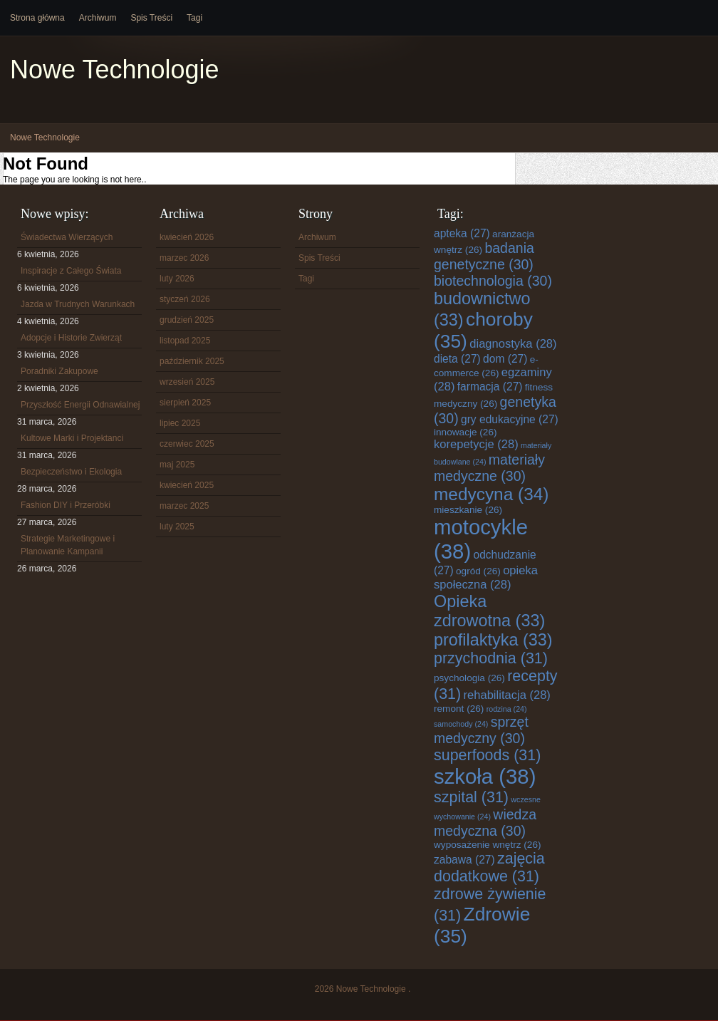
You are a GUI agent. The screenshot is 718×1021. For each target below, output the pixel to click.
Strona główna (37, 18)
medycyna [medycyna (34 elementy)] (491, 494)
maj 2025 (177, 465)
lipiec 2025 (180, 423)
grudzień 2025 (187, 320)
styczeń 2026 (185, 299)
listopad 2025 (185, 341)
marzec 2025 (184, 506)
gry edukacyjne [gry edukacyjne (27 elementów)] (509, 419)
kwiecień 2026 (187, 237)
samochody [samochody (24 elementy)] (461, 724)
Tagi (194, 18)
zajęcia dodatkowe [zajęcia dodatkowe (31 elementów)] (489, 867)
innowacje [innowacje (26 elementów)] (465, 432)
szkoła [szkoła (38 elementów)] (485, 776)
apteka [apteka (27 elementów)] (462, 233)
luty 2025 (177, 527)
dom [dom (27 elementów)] (505, 359)
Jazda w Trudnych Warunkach (78, 304)
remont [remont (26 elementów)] (459, 708)
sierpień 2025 (185, 403)
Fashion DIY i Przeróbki (65, 505)
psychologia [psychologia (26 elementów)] (469, 678)
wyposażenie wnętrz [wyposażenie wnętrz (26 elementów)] (487, 844)
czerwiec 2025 (187, 444)
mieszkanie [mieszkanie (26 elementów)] (468, 509)
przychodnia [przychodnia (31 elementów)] (491, 658)
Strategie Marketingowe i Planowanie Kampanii (68, 545)
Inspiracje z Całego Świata (71, 271)
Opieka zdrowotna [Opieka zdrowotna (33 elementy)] (489, 611)
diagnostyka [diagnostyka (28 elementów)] (512, 344)
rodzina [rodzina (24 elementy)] (507, 709)
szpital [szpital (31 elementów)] (471, 797)
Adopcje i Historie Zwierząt (71, 338)
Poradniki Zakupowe (59, 371)
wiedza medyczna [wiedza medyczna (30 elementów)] (485, 823)
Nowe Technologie (114, 69)
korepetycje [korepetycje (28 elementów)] (476, 444)
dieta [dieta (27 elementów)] (457, 359)
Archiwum (98, 18)
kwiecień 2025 (187, 485)
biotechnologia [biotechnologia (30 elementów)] (493, 281)
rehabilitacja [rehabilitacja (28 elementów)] (507, 695)
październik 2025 (192, 361)
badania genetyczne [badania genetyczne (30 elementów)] (484, 256)
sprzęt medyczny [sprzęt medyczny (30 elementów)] (481, 730)
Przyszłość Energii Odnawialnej (80, 405)
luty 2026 (177, 279)
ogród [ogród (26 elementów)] (478, 571)
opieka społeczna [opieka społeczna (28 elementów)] (486, 577)
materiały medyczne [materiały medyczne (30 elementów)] (489, 468)
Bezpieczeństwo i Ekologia (71, 472)
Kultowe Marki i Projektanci (72, 438)
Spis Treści (151, 18)
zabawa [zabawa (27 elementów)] (464, 860)
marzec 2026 (184, 258)
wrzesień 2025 (187, 382)
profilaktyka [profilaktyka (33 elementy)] (493, 640)
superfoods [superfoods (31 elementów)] (487, 755)
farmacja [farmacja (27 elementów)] (490, 386)
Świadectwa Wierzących (67, 237)
